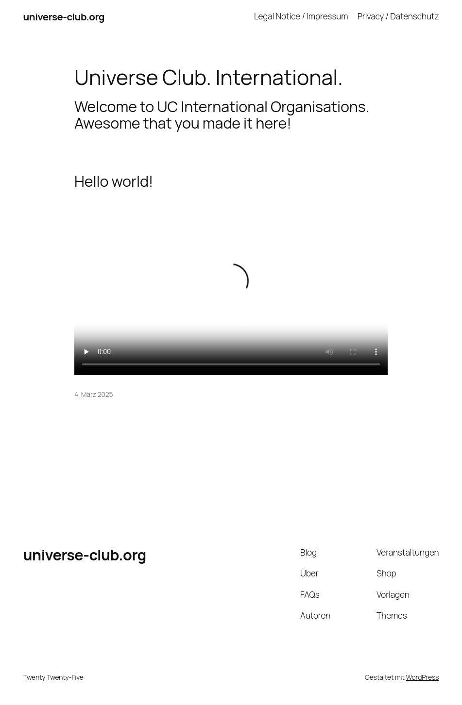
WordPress (422, 677)
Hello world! (113, 181)
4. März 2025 (93, 394)
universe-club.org (63, 16)
